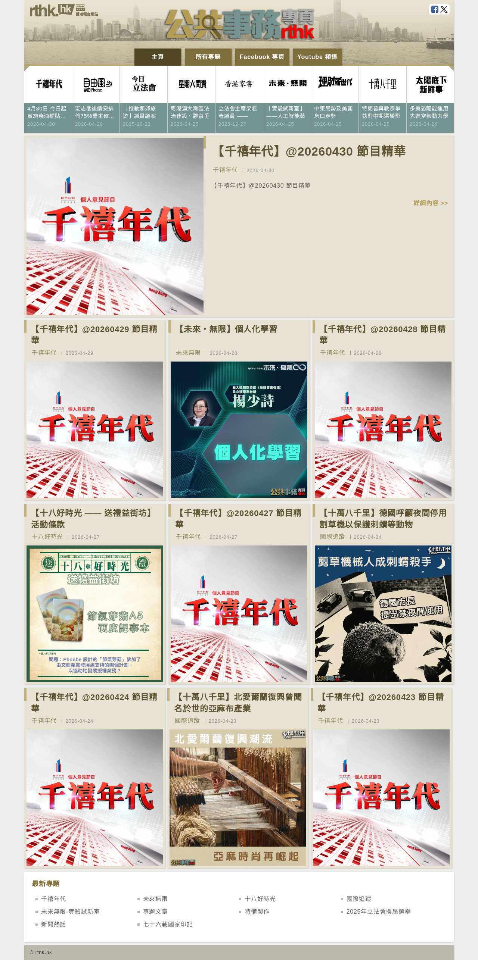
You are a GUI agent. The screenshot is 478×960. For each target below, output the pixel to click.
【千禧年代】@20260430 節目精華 (309, 151)
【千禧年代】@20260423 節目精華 (380, 702)
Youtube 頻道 (317, 57)
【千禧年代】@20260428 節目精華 (382, 335)
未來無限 (188, 353)
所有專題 (208, 57)
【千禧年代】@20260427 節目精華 (238, 519)
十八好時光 (47, 537)
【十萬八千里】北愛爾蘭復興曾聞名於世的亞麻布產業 (238, 702)
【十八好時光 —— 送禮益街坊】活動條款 (93, 519)
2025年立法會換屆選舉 (379, 912)
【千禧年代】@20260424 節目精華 (94, 702)
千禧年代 (225, 170)
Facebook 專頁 (262, 57)
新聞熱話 (53, 924)
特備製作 (257, 912)
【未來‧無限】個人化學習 (226, 329)
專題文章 (155, 912)
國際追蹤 (332, 537)
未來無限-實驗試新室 (70, 912)
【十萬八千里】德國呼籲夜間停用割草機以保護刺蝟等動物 (383, 519)
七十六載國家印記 (168, 924)
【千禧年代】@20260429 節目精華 (94, 335)
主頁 (157, 57)
